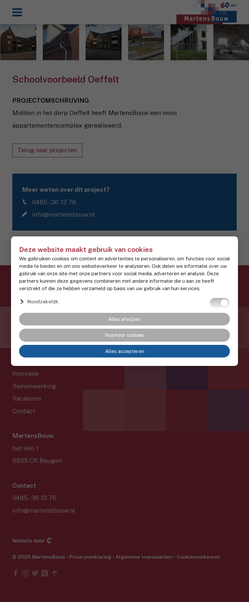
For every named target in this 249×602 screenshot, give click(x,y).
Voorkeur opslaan (124, 335)
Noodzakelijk (42, 301)
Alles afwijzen (124, 319)
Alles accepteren (124, 351)
